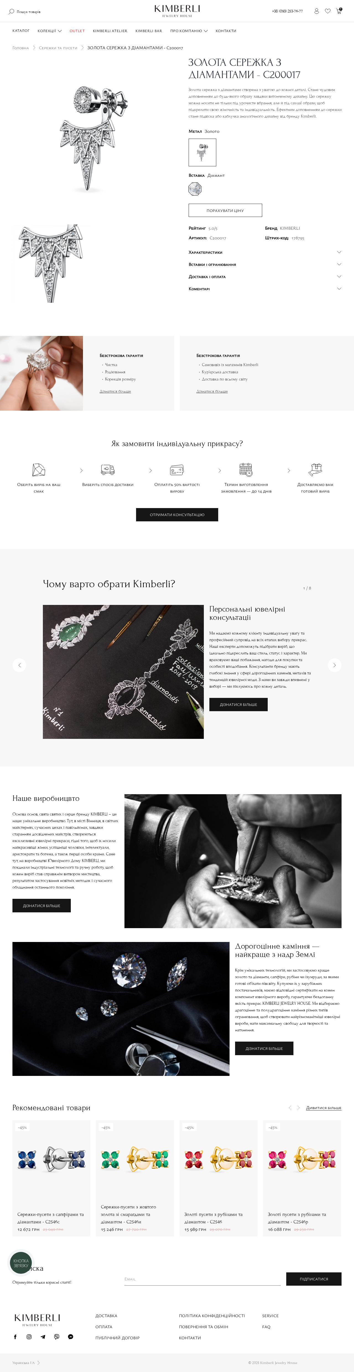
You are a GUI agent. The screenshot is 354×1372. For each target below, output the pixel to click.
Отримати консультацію (177, 514)
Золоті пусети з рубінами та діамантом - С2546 (213, 1218)
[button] (19, 665)
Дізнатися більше (115, 391)
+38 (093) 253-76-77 (287, 11)
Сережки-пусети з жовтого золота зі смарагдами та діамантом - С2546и (128, 1214)
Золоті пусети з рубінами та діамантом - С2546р (297, 1218)
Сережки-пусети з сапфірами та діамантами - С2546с (50, 1218)
